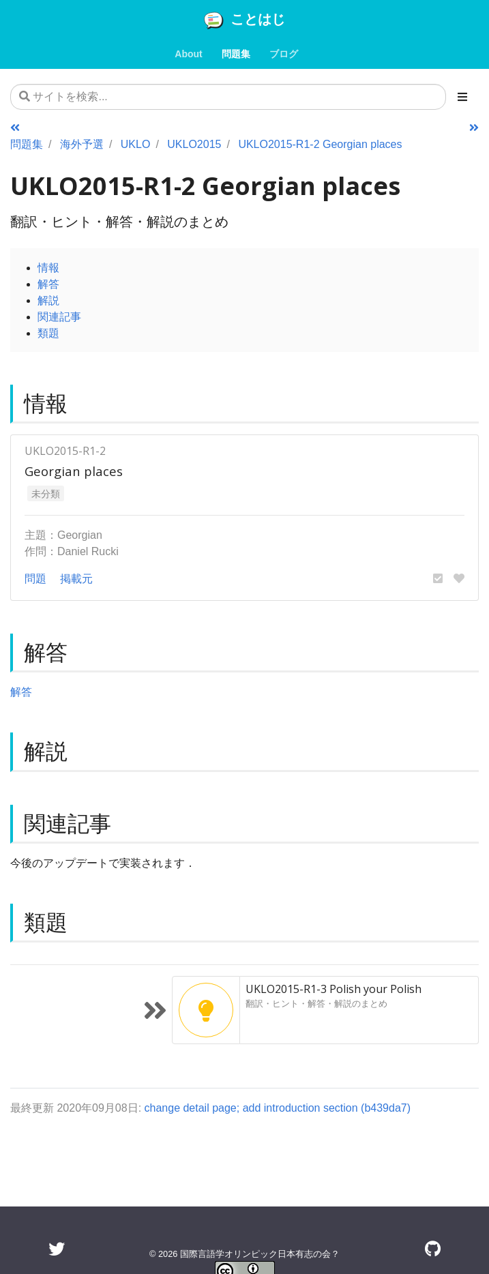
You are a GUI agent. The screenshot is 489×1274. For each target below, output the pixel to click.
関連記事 (59, 316)
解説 (48, 300)
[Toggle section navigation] (462, 97)
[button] (438, 578)
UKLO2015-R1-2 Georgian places (320, 143)
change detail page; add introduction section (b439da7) (278, 1107)
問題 (35, 578)
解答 (48, 283)
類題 (48, 332)
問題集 (26, 143)
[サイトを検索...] (228, 97)
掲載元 (76, 578)
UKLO (136, 143)
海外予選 (82, 143)
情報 (48, 267)
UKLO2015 (194, 143)
